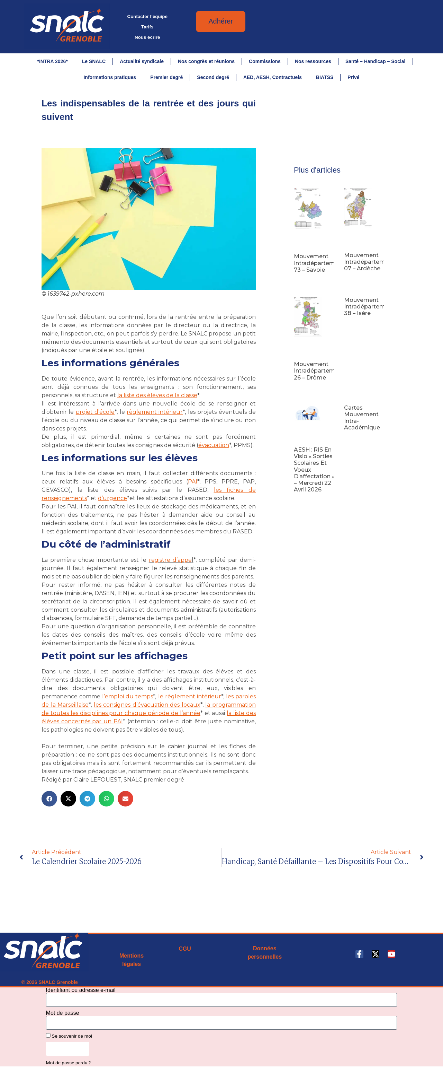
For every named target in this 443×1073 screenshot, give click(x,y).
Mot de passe (62, 1016)
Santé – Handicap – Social (375, 61)
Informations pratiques (109, 77)
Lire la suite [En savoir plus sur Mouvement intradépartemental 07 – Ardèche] (355, 282)
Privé (353, 77)
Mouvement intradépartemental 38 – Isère (371, 310)
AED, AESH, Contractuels (272, 77)
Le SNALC (94, 61)
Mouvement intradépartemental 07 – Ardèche (371, 265)
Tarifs (147, 26)
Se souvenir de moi (69, 1039)
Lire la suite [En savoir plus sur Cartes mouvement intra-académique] (355, 441)
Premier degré (166, 77)
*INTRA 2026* (52, 61)
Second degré (213, 77)
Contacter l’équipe (147, 16)
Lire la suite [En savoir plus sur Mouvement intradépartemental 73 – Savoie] (305, 283)
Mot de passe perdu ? (68, 1065)
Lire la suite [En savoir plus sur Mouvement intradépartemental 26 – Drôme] (305, 391)
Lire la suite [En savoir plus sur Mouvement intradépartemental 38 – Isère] (355, 327)
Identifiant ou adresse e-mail (81, 993)
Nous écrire (147, 37)
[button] (49, 802)
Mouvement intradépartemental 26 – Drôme (321, 374)
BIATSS (324, 77)
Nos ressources (313, 61)
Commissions (265, 61)
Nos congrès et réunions (206, 61)
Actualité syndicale (142, 61)
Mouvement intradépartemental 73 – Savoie (321, 266)
